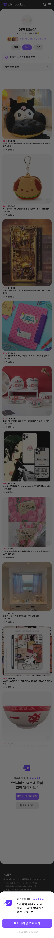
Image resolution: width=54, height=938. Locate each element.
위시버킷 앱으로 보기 (27, 923)
